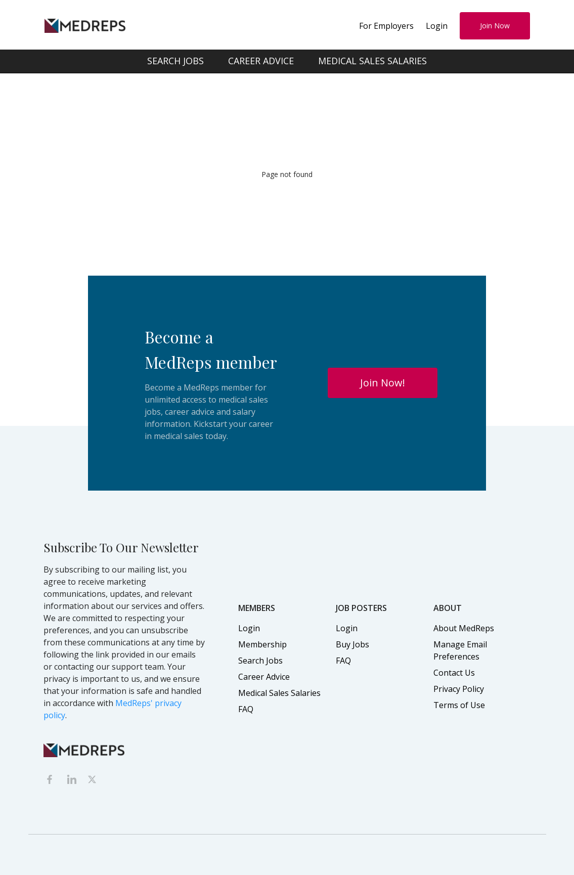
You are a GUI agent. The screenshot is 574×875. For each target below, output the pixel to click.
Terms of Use (459, 705)
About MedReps (463, 628)
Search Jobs (260, 660)
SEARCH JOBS (175, 61)
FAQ (245, 709)
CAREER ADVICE (261, 61)
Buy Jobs (352, 644)
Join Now (495, 25)
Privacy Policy (458, 688)
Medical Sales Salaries (279, 692)
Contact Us (454, 672)
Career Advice (264, 676)
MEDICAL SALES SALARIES (372, 61)
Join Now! (382, 382)
